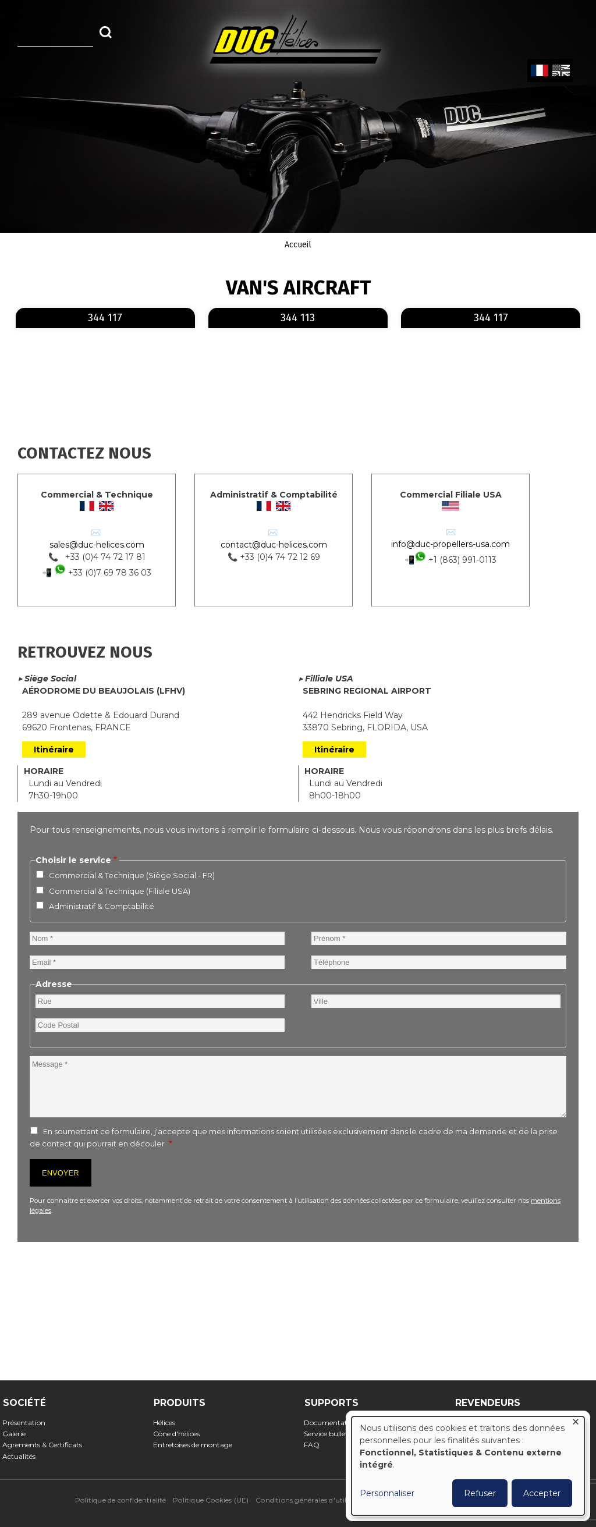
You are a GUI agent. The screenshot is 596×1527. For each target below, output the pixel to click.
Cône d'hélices (180, 1433)
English (559, 71)
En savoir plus (192, 309)
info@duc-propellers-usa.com (450, 544)
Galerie (18, 1433)
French (539, 71)
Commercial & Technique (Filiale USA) (119, 891)
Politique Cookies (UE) (211, 1500)
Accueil (298, 245)
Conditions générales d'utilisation (313, 1500)
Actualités (23, 1456)
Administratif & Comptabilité (101, 906)
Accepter (541, 1493)
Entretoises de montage (196, 1444)
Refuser (480, 1493)
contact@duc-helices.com (274, 544)
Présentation (27, 1422)
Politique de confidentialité (120, 1500)
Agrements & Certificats (46, 1444)
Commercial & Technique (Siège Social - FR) (132, 875)
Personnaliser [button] (387, 1493)
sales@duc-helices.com (96, 544)
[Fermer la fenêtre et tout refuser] (575, 1423)
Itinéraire (54, 749)
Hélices (168, 1422)
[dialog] (468, 1465)
